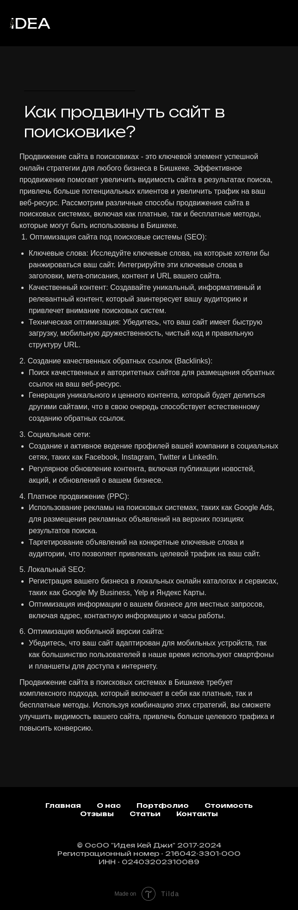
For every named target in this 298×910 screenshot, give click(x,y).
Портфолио (163, 805)
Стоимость (229, 805)
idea (30, 23)
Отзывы (97, 814)
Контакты (197, 814)
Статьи (145, 814)
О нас (109, 805)
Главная (63, 805)
